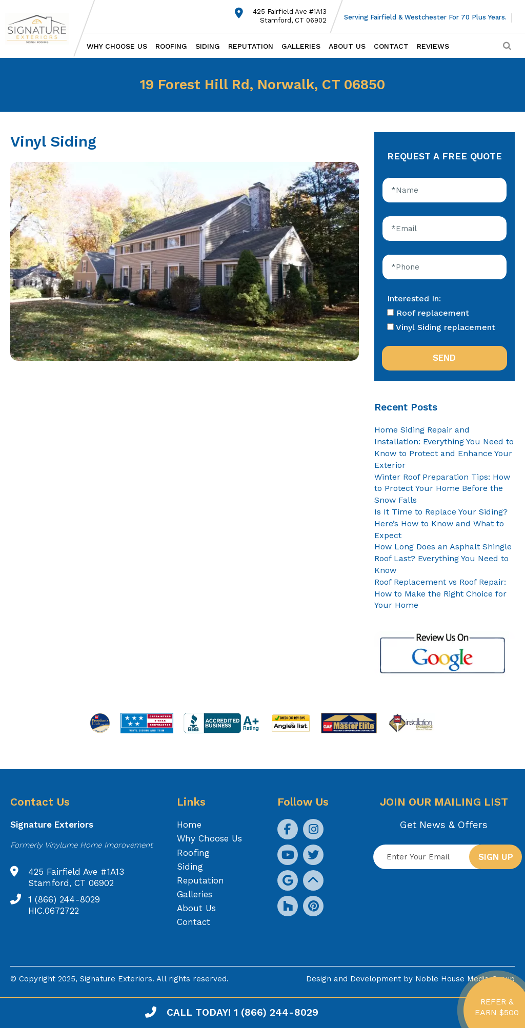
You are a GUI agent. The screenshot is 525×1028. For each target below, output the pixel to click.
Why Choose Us (117, 46)
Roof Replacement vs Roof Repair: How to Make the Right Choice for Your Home (440, 593)
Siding (207, 46)
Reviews (433, 46)
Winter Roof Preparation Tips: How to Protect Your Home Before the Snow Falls (442, 488)
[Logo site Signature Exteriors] (42, 29)
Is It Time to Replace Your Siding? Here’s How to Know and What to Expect (441, 523)
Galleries (300, 46)
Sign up (495, 857)
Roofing (171, 46)
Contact (391, 46)
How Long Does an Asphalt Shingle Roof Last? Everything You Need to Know (443, 558)
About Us (347, 46)
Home (189, 824)
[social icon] (287, 829)
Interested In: (414, 298)
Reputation (250, 46)
